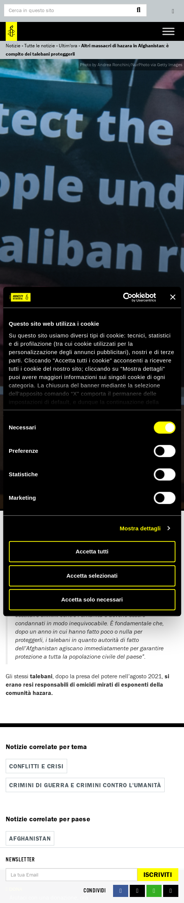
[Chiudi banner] (172, 297)
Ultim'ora (68, 45)
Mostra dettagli (140, 528)
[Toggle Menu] (168, 31)
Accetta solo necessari (92, 599)
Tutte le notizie (39, 45)
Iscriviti (157, 874)
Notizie (13, 45)
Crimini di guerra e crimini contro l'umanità (85, 785)
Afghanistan (30, 838)
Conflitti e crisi (36, 766)
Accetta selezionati (92, 575)
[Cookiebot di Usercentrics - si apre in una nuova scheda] (123, 297)
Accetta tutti (92, 551)
